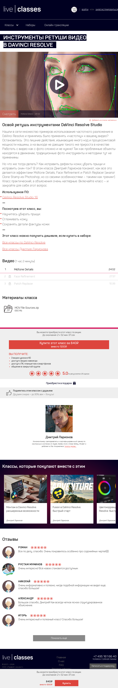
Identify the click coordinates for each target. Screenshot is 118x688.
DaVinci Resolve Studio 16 (20, 197)
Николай (24, 581)
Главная (61, 657)
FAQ (61, 665)
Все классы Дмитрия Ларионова (25, 249)
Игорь (22, 615)
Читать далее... (70, 446)
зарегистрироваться (107, 9)
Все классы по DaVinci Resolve (23, 242)
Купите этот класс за (59, 344)
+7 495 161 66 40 (104, 656)
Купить (67, 683)
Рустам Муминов (30, 564)
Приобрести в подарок (59, 383)
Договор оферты (61, 668)
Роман (23, 547)
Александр (26, 598)
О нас (61, 661)
